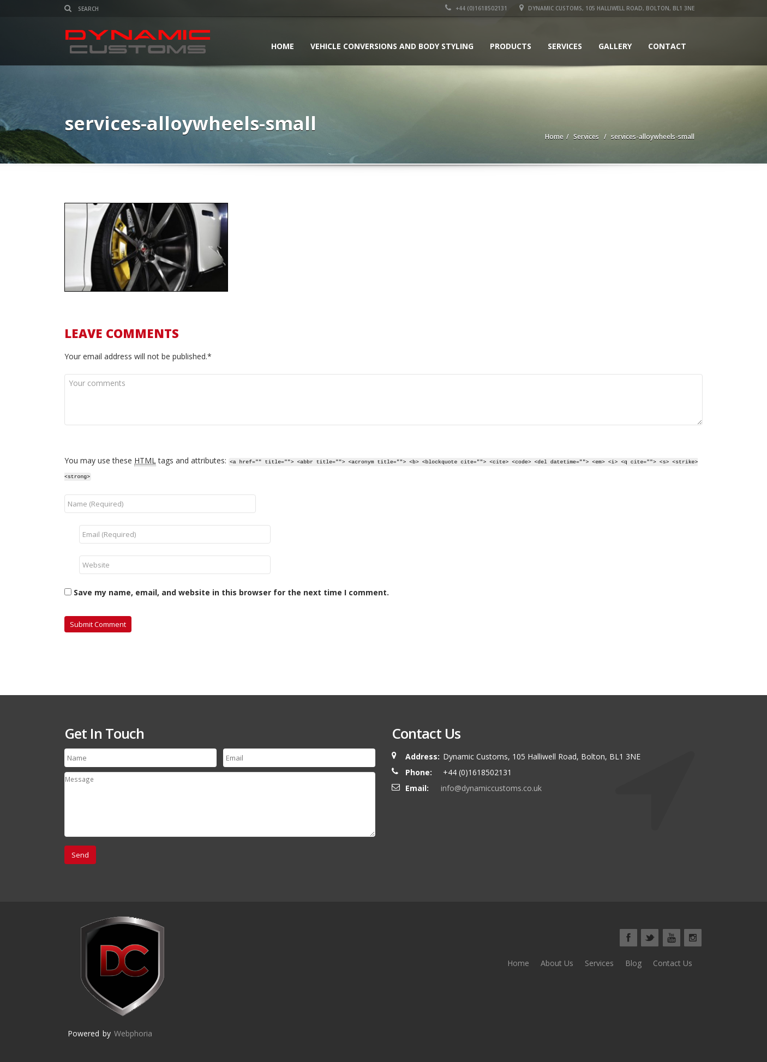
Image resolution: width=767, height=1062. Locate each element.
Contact (667, 46)
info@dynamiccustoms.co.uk (491, 788)
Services (565, 46)
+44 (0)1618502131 (476, 8)
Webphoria (133, 1033)
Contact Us (672, 963)
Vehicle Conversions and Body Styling (392, 46)
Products (510, 46)
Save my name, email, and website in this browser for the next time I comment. (231, 592)
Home (282, 46)
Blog (633, 963)
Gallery (615, 46)
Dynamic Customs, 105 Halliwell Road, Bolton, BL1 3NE (606, 8)
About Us (557, 963)
